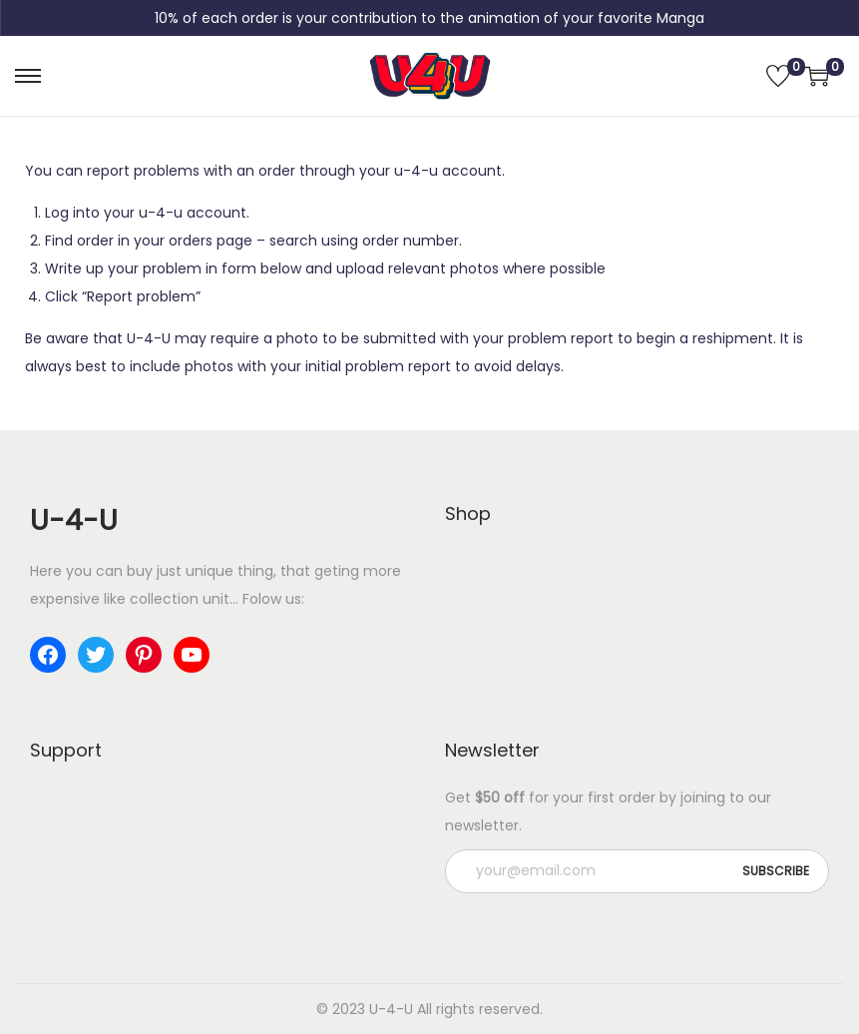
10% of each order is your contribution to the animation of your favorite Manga (429, 18)
